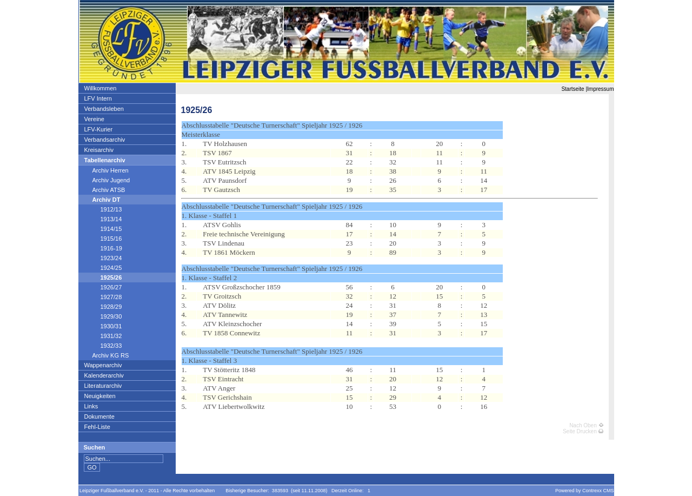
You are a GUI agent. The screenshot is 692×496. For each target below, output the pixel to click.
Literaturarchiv (103, 385)
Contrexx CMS (598, 490)
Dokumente (99, 416)
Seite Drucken (583, 431)
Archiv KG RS (106, 355)
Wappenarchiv (103, 365)
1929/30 (103, 316)
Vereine (94, 119)
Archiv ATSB (104, 190)
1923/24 (103, 258)
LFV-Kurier (98, 129)
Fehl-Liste (97, 427)
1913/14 (103, 219)
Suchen (94, 447)
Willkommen (100, 88)
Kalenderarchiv (104, 375)
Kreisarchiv (99, 150)
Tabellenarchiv (104, 160)
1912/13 (103, 209)
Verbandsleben (104, 108)
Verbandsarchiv (104, 139)
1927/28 (103, 297)
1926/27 (103, 287)
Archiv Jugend (107, 180)
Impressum (600, 89)
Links (91, 406)
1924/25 (103, 267)
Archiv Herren (106, 170)
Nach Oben (586, 425)
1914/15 (103, 229)
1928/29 (103, 306)
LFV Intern (98, 98)
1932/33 (103, 345)
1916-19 (103, 248)
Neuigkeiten (100, 396)
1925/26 (103, 277)
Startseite (572, 89)
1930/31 (103, 326)
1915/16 (103, 238)
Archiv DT (102, 199)
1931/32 (103, 336)
